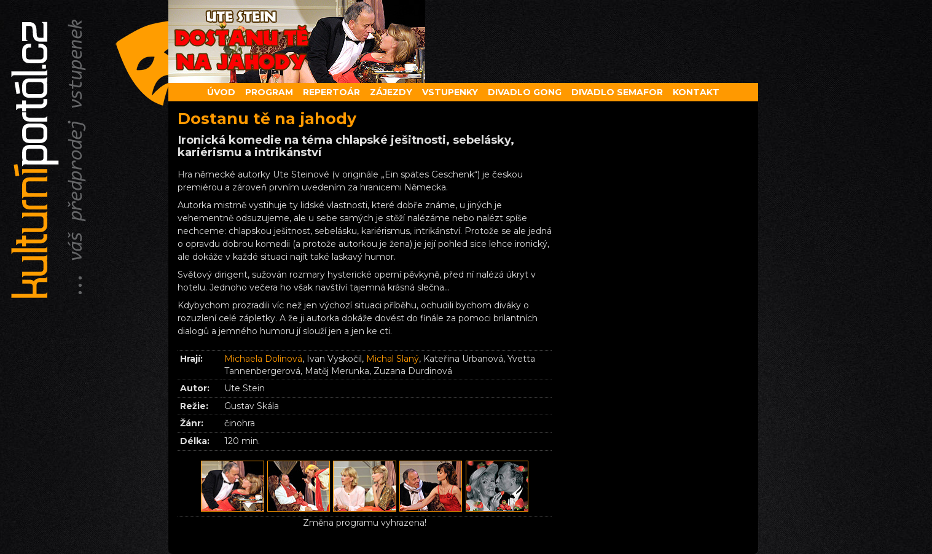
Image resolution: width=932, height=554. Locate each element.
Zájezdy (391, 92)
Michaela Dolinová (263, 358)
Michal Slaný (392, 358)
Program (269, 92)
